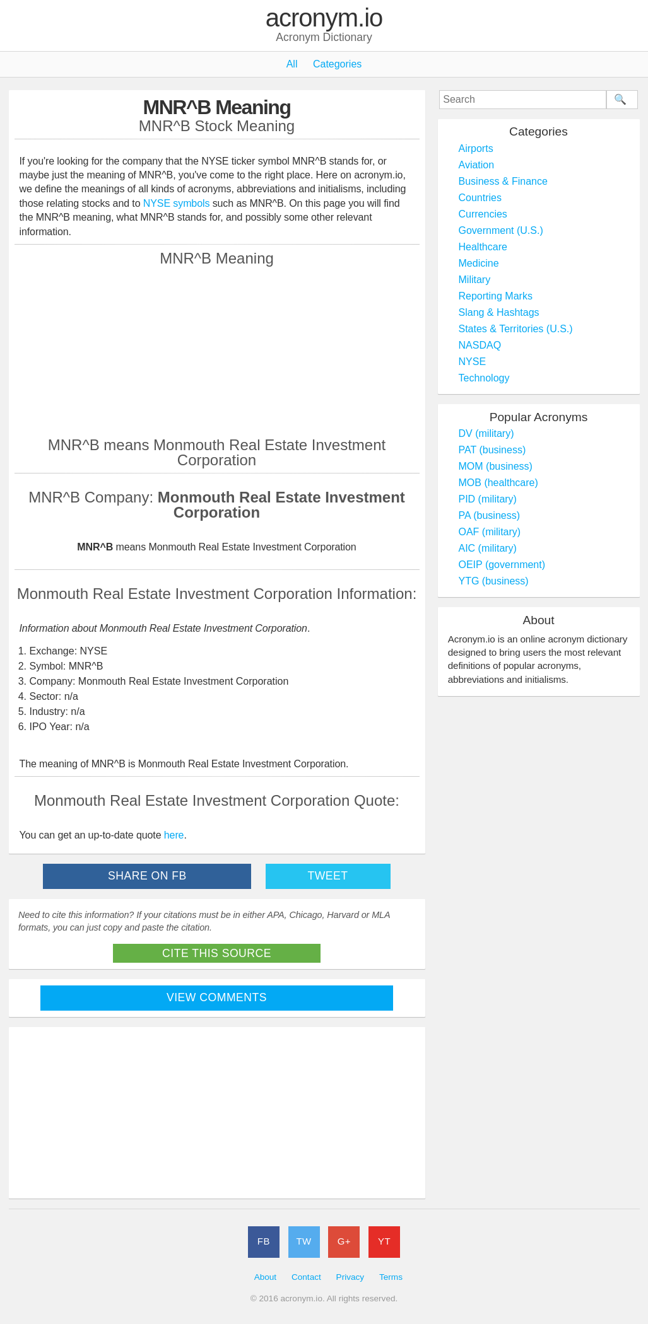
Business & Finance (503, 181)
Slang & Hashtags (499, 312)
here (174, 835)
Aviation (477, 165)
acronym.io (324, 18)
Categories (337, 64)
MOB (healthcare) (498, 482)
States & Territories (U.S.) (516, 328)
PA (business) (490, 515)
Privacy (350, 1277)
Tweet (327, 875)
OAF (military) (490, 531)
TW (303, 1241)
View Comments (217, 997)
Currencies (483, 214)
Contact (306, 1277)
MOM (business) (496, 466)
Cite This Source (216, 953)
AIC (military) (488, 548)
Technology (484, 378)
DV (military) (486, 433)
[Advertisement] (217, 351)
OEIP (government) (502, 564)
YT (384, 1241)
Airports (476, 148)
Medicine (479, 263)
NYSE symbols (178, 203)
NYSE (472, 361)
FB (263, 1241)
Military (475, 279)
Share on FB (147, 875)
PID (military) (488, 499)
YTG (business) (494, 581)
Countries (480, 197)
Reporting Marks (496, 296)
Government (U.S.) (501, 230)
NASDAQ (480, 345)
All (292, 64)
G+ (344, 1241)
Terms (391, 1277)
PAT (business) (492, 449)
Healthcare (483, 246)
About (265, 1277)
